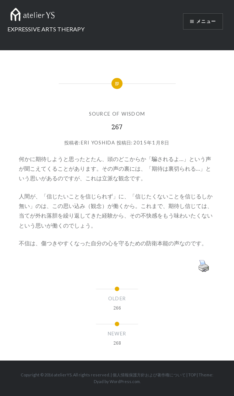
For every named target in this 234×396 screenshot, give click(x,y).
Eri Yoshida (98, 143)
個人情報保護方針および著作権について (149, 374)
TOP (192, 374)
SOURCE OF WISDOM (117, 114)
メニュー (206, 21)
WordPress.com (125, 381)
